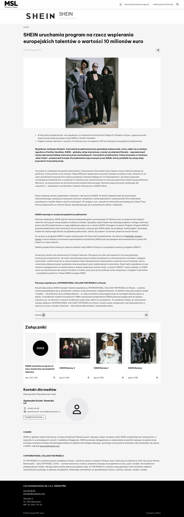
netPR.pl (158, 513)
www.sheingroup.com (49, 446)
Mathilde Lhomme (133, 236)
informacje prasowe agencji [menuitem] (136, 4)
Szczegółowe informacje (34, 417)
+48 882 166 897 (32, 408)
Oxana (38, 239)
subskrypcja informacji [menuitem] (163, 4)
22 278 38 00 (29, 491)
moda (26, 27)
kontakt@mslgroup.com (34, 494)
